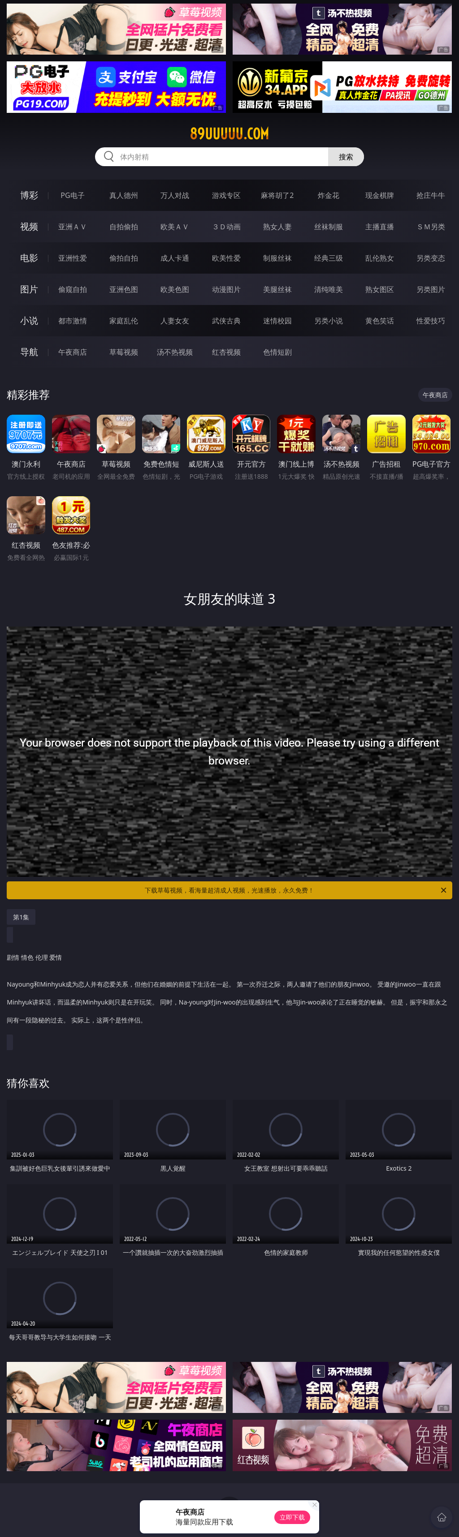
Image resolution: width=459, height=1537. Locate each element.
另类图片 (430, 289)
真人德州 (123, 195)
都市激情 (72, 321)
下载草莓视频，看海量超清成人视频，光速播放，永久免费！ (296, 890)
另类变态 (430, 258)
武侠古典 (226, 321)
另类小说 (328, 321)
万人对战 (174, 195)
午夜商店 (72, 352)
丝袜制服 (328, 227)
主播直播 (379, 227)
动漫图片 (226, 289)
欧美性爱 (226, 258)
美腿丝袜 (277, 289)
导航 (29, 352)
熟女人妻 (277, 227)
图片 (29, 289)
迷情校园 (277, 321)
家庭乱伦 (123, 321)
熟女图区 (379, 289)
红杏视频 (226, 352)
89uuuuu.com (229, 134)
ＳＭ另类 (430, 227)
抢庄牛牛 (430, 195)
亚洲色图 (123, 289)
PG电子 (72, 195)
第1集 (21, 917)
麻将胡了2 (277, 195)
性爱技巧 (430, 321)
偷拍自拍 (123, 258)
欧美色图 (174, 289)
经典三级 (328, 258)
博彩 (29, 195)
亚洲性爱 (72, 258)
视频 (29, 226)
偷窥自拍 (72, 289)
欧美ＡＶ (174, 227)
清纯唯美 (328, 289)
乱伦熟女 (379, 258)
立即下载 (292, 1517)
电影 (29, 258)
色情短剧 (277, 352)
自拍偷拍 (123, 227)
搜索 (346, 157)
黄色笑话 (379, 321)
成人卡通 (174, 258)
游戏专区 (226, 195)
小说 (29, 320)
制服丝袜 (277, 258)
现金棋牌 (379, 195)
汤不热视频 (175, 352)
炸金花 (328, 195)
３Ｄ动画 (226, 227)
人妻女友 (174, 321)
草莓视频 (123, 352)
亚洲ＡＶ (72, 227)
